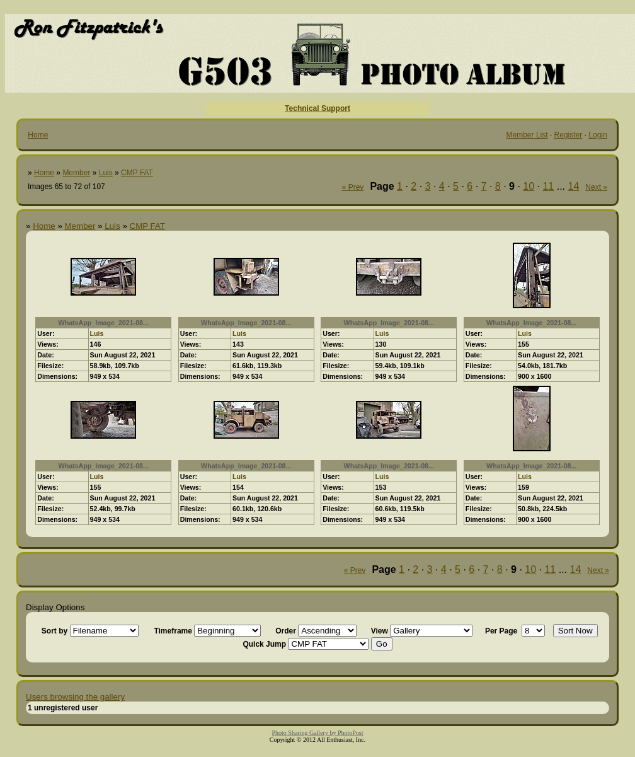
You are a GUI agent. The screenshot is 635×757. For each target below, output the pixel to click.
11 (548, 186)
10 (528, 186)
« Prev (353, 187)
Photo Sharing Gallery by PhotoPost (317, 732)
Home (38, 134)
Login (597, 134)
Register (568, 134)
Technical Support (317, 108)
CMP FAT (137, 172)
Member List (527, 134)
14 (574, 186)
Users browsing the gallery (75, 697)
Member (76, 172)
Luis (106, 172)
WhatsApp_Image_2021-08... (104, 322)
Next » (596, 187)
